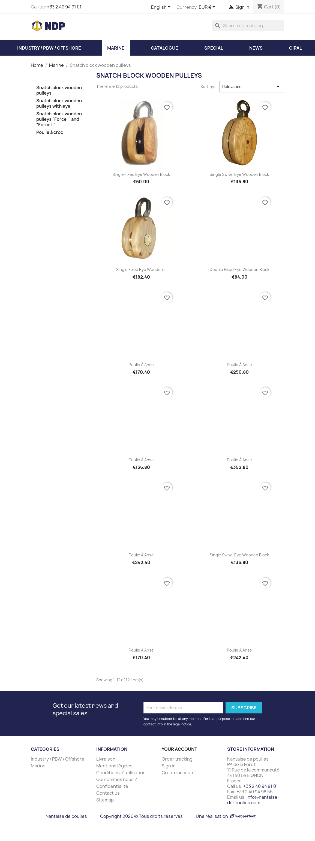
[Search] (248, 25)
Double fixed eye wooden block (239, 269)
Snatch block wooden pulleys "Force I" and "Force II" (59, 119)
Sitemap (105, 800)
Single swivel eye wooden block (239, 174)
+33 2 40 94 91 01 (64, 7)
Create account (178, 772)
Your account (179, 749)
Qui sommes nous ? (116, 779)
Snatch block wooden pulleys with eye (59, 103)
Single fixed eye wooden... (141, 269)
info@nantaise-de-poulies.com (253, 800)
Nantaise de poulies (66, 816)
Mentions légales (114, 765)
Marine (38, 765)
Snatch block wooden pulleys (59, 90)
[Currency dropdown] (208, 7)
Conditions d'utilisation (121, 772)
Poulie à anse (141, 364)
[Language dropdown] (161, 7)
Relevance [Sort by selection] (251, 86)
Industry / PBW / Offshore (57, 759)
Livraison (105, 759)
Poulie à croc (49, 132)
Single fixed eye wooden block (141, 174)
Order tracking (177, 759)
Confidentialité (112, 786)
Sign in (169, 765)
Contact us (108, 793)
